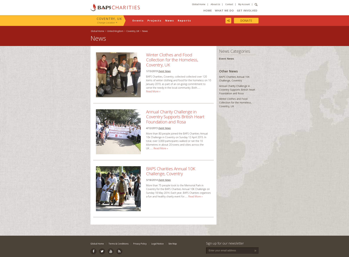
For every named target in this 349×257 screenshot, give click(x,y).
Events (138, 20)
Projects (154, 20)
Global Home (198, 4)
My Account (244, 4)
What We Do (224, 10)
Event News (164, 71)
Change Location (106, 22)
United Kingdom (115, 31)
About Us (215, 4)
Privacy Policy (140, 243)
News (169, 20)
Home (207, 10)
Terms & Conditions (118, 243)
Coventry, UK (109, 19)
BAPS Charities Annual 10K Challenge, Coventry (170, 171)
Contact (229, 4)
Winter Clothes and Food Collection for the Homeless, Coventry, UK (172, 60)
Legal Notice (157, 243)
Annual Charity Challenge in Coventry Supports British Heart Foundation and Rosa (175, 117)
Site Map (172, 243)
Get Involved (247, 10)
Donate (246, 21)
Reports (184, 20)
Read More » (153, 91)
